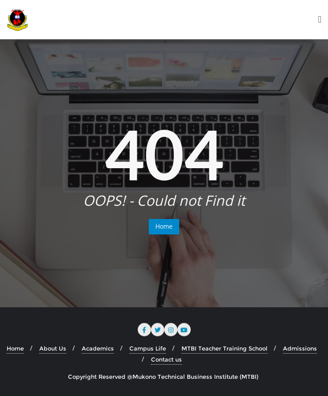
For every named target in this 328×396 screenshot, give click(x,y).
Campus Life (147, 348)
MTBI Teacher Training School (224, 348)
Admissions (300, 348)
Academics (98, 348)
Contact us (166, 359)
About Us (52, 348)
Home (164, 226)
